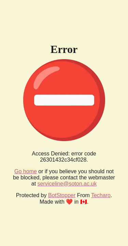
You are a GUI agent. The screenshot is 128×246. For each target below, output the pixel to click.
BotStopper (61, 195)
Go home (25, 171)
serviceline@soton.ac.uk (67, 184)
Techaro (101, 195)
